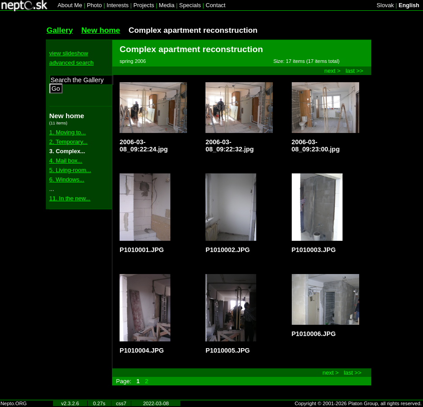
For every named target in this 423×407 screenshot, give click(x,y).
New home (100, 30)
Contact (215, 5)
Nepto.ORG (13, 403)
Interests (118, 5)
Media (166, 5)
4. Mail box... (65, 160)
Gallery (60, 30)
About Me (70, 5)
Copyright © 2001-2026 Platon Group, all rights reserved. (358, 403)
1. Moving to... (67, 132)
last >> (354, 70)
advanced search (71, 62)
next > (333, 70)
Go (56, 88)
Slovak (385, 5)
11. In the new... (69, 198)
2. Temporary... (68, 141)
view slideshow (68, 53)
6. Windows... (67, 179)
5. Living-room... (70, 170)
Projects (144, 5)
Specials (190, 5)
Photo (94, 5)
